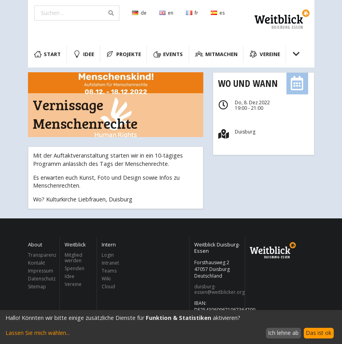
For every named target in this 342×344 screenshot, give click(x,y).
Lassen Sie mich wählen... (38, 332)
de (139, 12)
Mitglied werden (73, 258)
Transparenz (42, 255)
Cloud (108, 286)
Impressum (40, 270)
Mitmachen (216, 54)
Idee (83, 54)
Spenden (74, 268)
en (166, 12)
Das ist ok (318, 332)
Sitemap (37, 286)
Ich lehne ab (283, 332)
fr (192, 12)
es (218, 12)
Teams (109, 270)
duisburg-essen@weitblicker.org (217, 289)
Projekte (123, 54)
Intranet (110, 262)
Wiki (106, 278)
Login (108, 255)
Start (47, 54)
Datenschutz (42, 278)
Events (168, 54)
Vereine (264, 54)
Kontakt (36, 262)
